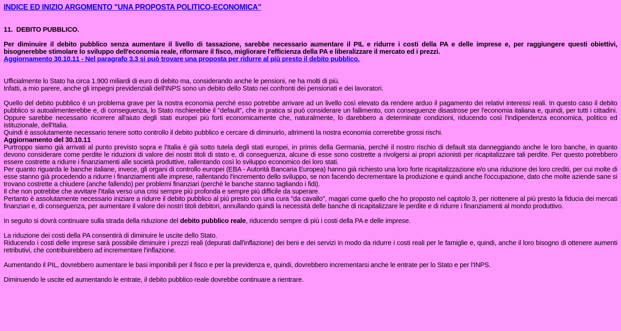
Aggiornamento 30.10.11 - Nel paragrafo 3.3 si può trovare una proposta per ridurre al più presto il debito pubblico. (182, 59)
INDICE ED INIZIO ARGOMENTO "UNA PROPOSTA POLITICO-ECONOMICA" (132, 7)
